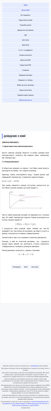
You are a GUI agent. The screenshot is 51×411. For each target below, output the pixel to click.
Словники (25, 70)
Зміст (26, 267)
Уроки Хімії (26, 10)
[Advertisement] (25, 116)
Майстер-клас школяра (25, 85)
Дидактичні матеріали (25, 30)
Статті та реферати (25, 50)
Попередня (17, 267)
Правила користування (25, 95)
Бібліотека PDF (25, 60)
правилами (34, 366)
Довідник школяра (25, 75)
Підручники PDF (25, 65)
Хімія (25, 5)
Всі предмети (25, 15)
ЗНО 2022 (25, 40)
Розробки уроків (25, 25)
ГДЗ (25, 35)
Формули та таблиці (25, 80)
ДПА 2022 (25, 45)
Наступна (35, 267)
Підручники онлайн (25, 20)
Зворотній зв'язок (25, 90)
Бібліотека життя (25, 100)
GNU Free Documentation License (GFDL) (25, 405)
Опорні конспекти (25, 55)
